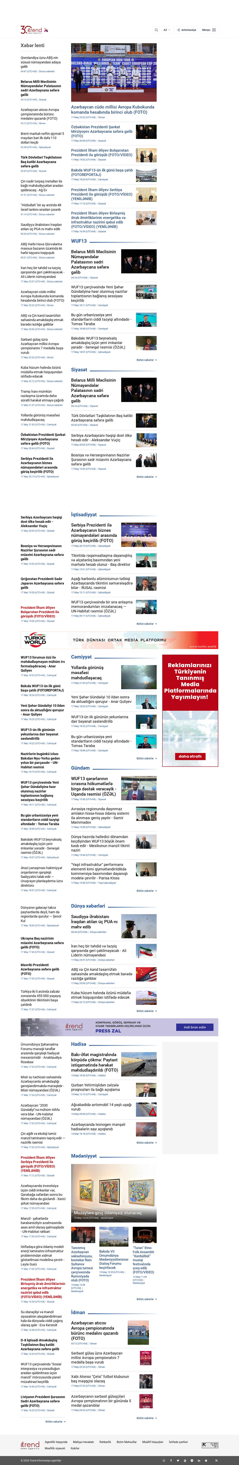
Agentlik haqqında (56, 1442)
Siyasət (79, 369)
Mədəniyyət (84, 1156)
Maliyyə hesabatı (83, 1442)
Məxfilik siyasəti (55, 1448)
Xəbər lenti (32, 45)
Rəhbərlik (105, 1442)
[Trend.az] (34, 30)
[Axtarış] (156, 30)
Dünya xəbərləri (88, 906)
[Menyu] (209, 30)
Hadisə (78, 1044)
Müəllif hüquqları (152, 1442)
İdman (78, 1312)
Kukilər (75, 1448)
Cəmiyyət (81, 657)
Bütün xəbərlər (145, 359)
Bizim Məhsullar (127, 1442)
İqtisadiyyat (84, 514)
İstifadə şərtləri (178, 1442)
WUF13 (79, 241)
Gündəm (80, 768)
